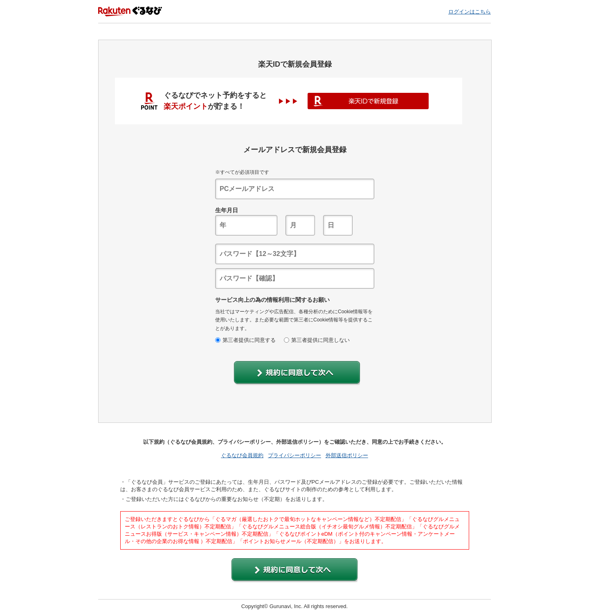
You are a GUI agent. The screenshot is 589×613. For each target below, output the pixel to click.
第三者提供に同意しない (317, 340)
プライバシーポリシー (294, 455)
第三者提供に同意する (245, 340)
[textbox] (294, 189)
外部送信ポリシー (347, 455)
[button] (297, 373)
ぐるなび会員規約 (242, 455)
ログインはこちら (469, 12)
